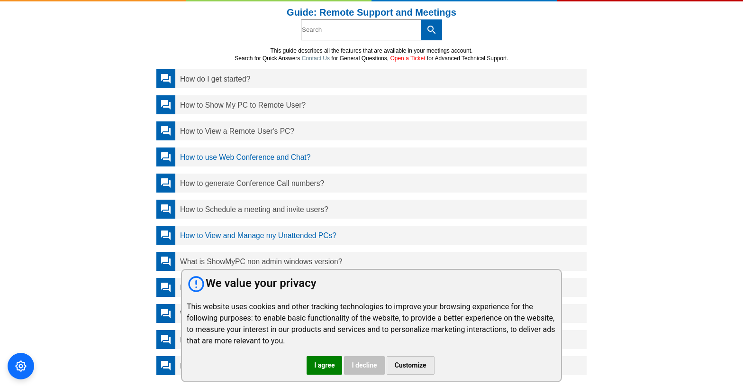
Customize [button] (410, 365)
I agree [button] (324, 365)
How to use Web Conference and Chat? (245, 157)
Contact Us (316, 58)
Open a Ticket (407, 58)
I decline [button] (364, 365)
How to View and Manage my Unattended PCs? (258, 235)
